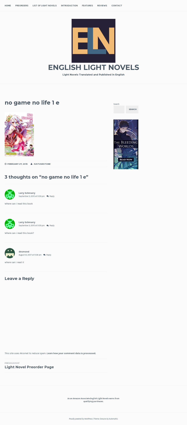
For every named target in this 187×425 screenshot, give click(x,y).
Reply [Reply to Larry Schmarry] (52, 196)
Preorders (21, 5)
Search (116, 104)
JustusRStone (42, 164)
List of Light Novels (45, 5)
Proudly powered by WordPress (80, 419)
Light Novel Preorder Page (30, 365)
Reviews (102, 5)
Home (8, 5)
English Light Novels (93, 67)
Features (87, 5)
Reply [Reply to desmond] (48, 255)
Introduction (69, 5)
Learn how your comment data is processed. (71, 353)
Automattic (113, 419)
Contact (116, 5)
